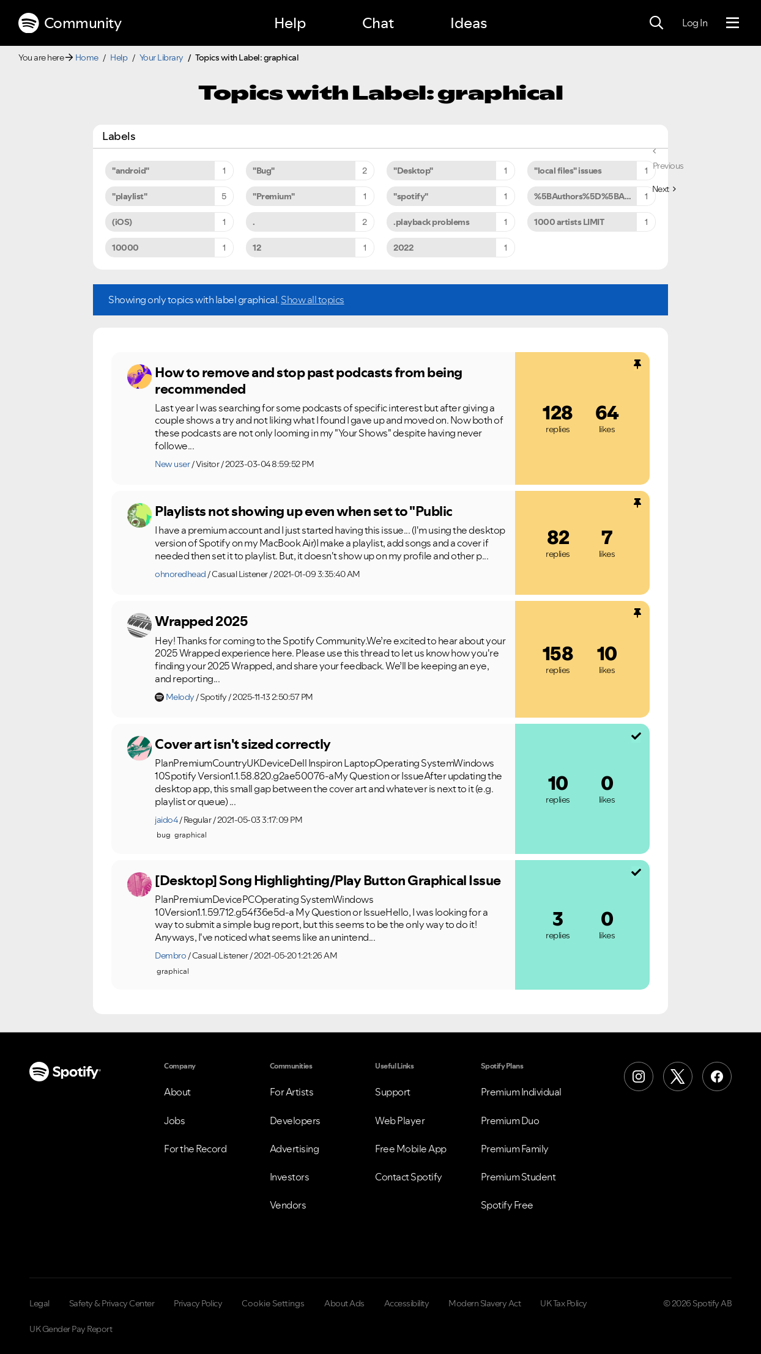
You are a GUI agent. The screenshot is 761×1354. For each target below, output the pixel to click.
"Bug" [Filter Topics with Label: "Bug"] (264, 170)
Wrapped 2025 (201, 621)
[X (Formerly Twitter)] (677, 1076)
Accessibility (406, 1303)
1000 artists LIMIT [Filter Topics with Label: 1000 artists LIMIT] (569, 222)
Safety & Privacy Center (112, 1303)
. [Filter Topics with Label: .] (254, 222)
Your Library (161, 57)
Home (86, 57)
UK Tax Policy (563, 1303)
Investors (290, 1176)
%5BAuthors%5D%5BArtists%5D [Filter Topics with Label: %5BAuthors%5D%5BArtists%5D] (595, 196)
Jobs (174, 1120)
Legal (39, 1303)
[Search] (656, 23)
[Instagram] (638, 1076)
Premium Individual (521, 1091)
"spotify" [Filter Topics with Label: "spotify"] (410, 196)
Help (290, 23)
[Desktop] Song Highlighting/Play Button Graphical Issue (328, 880)
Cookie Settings (273, 1303)
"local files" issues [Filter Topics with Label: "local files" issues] (567, 170)
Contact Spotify (408, 1176)
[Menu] (732, 23)
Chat (378, 23)
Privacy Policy (198, 1303)
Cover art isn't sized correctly (243, 744)
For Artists (292, 1091)
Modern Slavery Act (484, 1303)
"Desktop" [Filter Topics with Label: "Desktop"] (413, 170)
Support (392, 1091)
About (177, 1091)
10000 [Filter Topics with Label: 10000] (125, 247)
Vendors (288, 1205)
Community (69, 23)
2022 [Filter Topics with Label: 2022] (403, 247)
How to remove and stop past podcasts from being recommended (308, 380)
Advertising (294, 1148)
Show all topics (312, 299)
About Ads (344, 1303)
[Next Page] (664, 189)
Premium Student (518, 1176)
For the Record (195, 1148)
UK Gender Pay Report (70, 1328)
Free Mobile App (411, 1148)
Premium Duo (510, 1120)
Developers (295, 1120)
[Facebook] (717, 1076)
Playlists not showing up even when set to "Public (304, 511)
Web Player (400, 1120)
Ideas (468, 23)
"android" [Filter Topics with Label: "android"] (130, 170)
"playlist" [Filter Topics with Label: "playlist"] (129, 196)
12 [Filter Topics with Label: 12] (257, 247)
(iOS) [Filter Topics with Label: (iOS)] (122, 222)
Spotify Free (507, 1205)
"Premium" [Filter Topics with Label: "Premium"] (274, 196)
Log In (694, 22)
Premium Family (515, 1148)
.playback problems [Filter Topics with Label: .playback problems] (431, 222)
